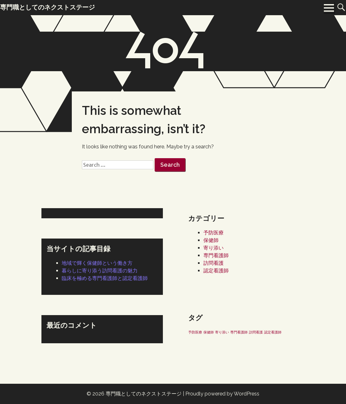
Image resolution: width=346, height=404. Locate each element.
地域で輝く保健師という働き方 (97, 263)
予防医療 (213, 233)
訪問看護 (213, 263)
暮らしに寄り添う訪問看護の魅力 (100, 271)
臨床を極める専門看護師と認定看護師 (105, 278)
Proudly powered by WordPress (222, 394)
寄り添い (213, 248)
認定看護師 (216, 271)
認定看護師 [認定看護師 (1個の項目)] (272, 332)
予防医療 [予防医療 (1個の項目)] (195, 332)
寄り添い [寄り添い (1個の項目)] (222, 332)
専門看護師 (216, 255)
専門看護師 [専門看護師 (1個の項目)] (239, 332)
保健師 (211, 240)
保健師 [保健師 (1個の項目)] (208, 332)
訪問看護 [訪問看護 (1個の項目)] (256, 332)
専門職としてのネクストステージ (144, 394)
